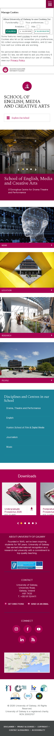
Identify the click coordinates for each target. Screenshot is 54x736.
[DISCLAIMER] (10, 726)
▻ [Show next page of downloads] (36, 523)
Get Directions (16, 604)
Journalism (12, 437)
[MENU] (50, 4)
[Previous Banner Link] (18, 170)
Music (9, 446)
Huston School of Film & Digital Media (25, 427)
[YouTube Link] (39, 629)
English (9, 417)
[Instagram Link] (16, 629)
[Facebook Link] (27, 629)
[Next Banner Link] (36, 170)
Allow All (12, 31)
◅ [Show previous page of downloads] (18, 523)
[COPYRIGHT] (43, 726)
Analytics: (20, 26)
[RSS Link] (33, 639)
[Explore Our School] (27, 118)
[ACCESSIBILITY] (38, 730)
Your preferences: (34, 22)
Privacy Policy (18, 60)
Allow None (26, 31)
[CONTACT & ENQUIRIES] (20, 730)
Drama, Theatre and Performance (23, 408)
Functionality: (12, 22)
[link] (8, 688)
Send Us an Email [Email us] (40, 604)
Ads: (33, 26)
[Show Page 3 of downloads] (28, 522)
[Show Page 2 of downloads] (25, 522)
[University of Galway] (14, 70)
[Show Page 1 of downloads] (21, 522)
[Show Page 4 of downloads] (32, 522)
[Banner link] (23, 170)
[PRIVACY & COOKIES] (27, 726)
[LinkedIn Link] (22, 639)
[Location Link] (27, 670)
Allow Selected (43, 31)
